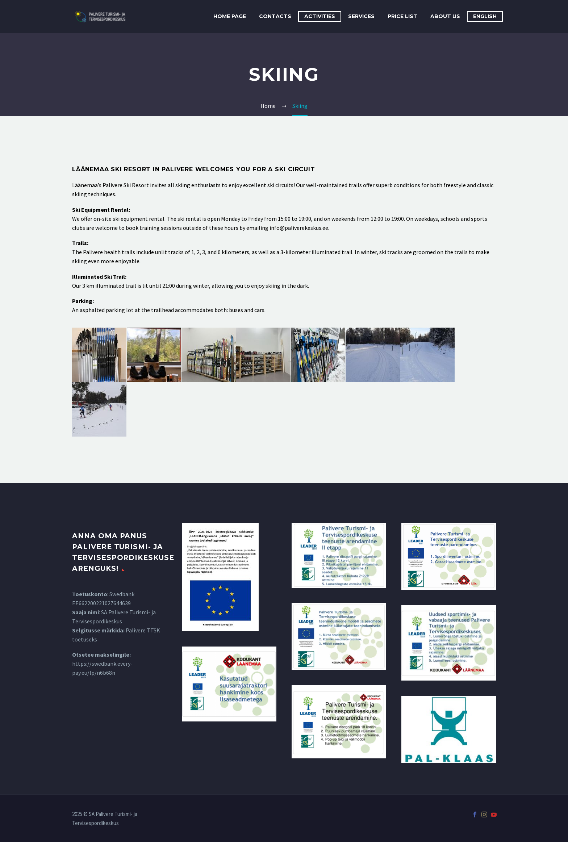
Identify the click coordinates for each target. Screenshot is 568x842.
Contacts (275, 16)
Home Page (229, 16)
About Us (445, 16)
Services (361, 16)
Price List (402, 16)
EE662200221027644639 (101, 603)
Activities (319, 16)
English (485, 16)
